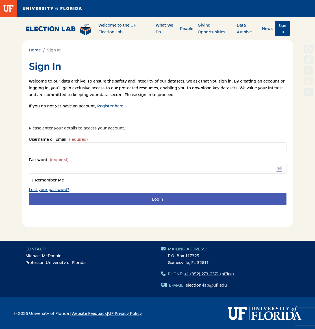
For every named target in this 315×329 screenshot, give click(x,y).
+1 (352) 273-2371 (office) (209, 273)
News (267, 28)
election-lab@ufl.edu (206, 285)
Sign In (282, 28)
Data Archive (244, 28)
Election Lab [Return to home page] (58, 29)
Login (157, 199)
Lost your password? (49, 189)
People (186, 28)
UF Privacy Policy (125, 313)
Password (49, 159)
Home (35, 50)
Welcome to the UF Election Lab (117, 28)
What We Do (164, 28)
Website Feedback (89, 313)
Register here (110, 106)
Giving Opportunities (211, 28)
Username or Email (58, 139)
